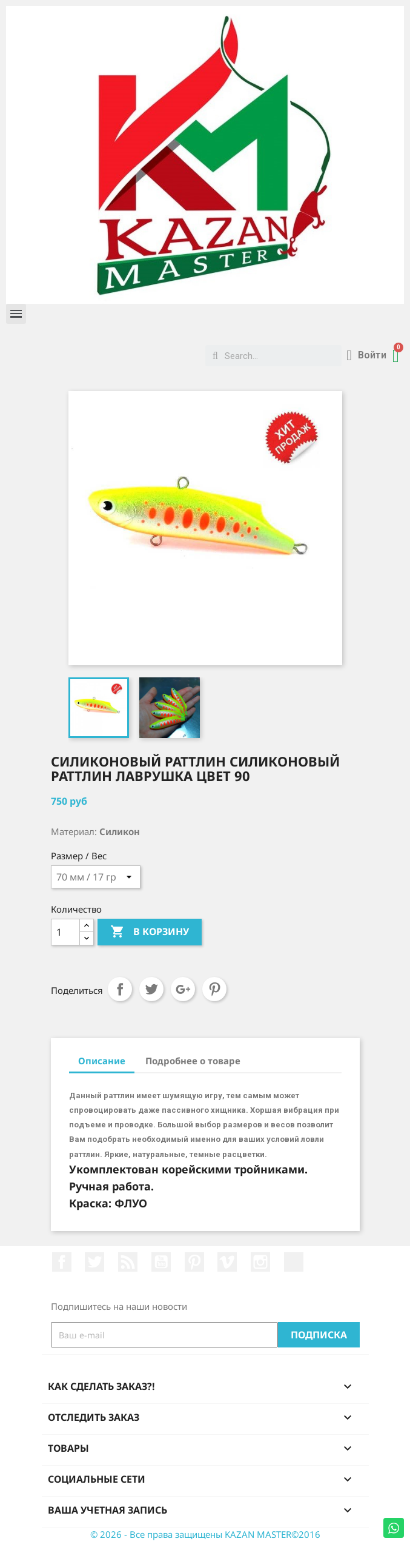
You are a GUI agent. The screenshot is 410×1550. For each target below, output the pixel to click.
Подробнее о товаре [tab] (192, 1061)
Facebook (61, 1262)
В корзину (149, 932)
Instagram (260, 1262)
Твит (151, 989)
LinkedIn (293, 1262)
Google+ (183, 989)
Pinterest (214, 989)
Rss (127, 1262)
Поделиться (120, 989)
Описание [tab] (101, 1061)
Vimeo (227, 1262)
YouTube (161, 1262)
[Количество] (65, 932)
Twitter (94, 1262)
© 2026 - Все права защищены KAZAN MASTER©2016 (205, 1534)
